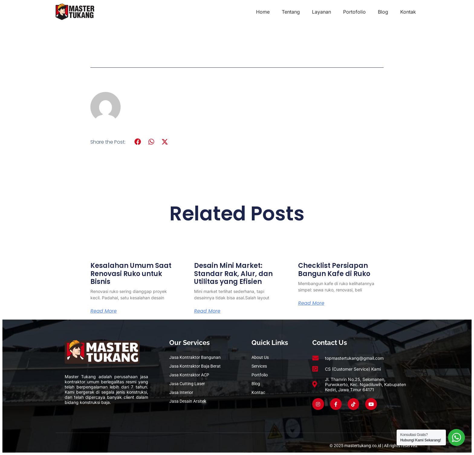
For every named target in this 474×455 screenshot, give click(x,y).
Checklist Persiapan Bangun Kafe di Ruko (334, 269)
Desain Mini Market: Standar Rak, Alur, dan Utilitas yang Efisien (233, 273)
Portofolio (354, 12)
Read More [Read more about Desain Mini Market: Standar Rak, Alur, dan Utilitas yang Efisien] (207, 311)
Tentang (291, 12)
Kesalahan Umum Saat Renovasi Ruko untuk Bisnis (130, 273)
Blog (383, 12)
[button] (138, 141)
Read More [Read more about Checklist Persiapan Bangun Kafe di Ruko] (311, 303)
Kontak (408, 12)
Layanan (321, 12)
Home (263, 12)
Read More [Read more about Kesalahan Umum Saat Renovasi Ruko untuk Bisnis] (103, 311)
